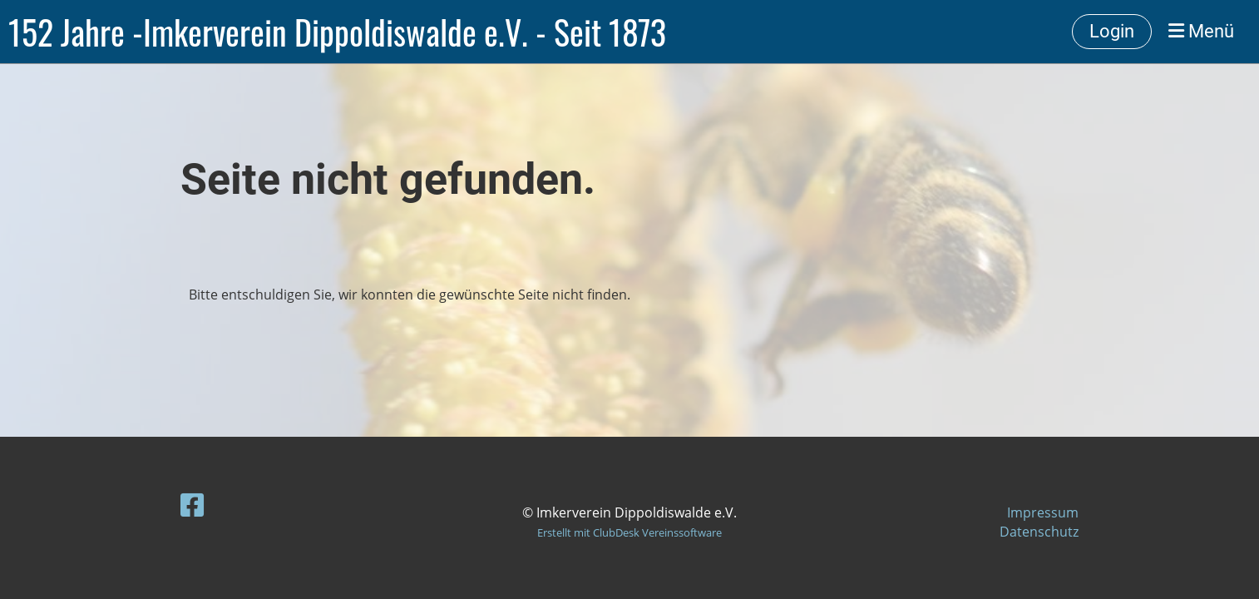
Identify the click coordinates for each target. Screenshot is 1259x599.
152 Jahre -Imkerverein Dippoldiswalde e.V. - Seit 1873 (337, 31)
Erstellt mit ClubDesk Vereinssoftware (629, 532)
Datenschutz (1039, 531)
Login (1111, 31)
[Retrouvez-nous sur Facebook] (192, 504)
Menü (1201, 31)
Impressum (1043, 512)
